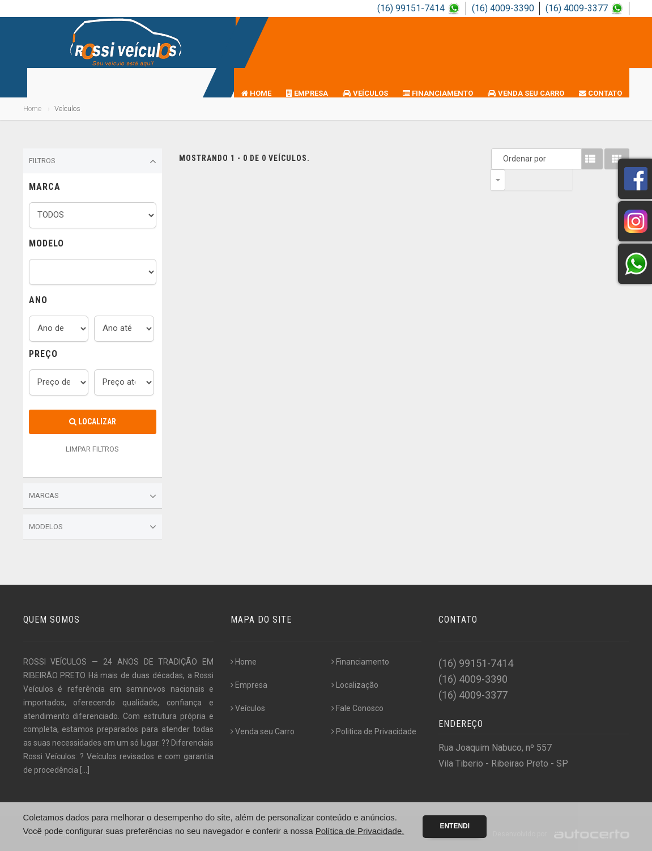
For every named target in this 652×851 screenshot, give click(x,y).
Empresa (307, 93)
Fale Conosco (357, 708)
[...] (85, 770)
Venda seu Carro (526, 93)
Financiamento (438, 93)
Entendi (455, 826)
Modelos (92, 527)
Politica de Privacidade (373, 731)
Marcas (92, 496)
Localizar (92, 421)
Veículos (365, 93)
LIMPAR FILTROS (92, 449)
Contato (600, 93)
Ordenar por (500, 158)
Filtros (92, 161)
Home (256, 93)
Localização (354, 685)
